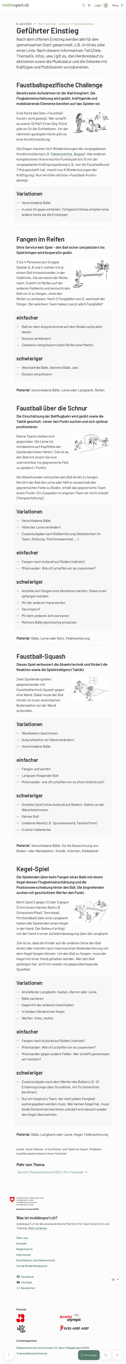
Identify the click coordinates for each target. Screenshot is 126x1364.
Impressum (23, 1254)
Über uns (22, 1238)
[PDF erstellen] (106, 1355)
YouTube (24, 1282)
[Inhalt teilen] (117, 1355)
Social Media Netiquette (31, 1266)
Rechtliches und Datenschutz (35, 1260)
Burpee (82, 154)
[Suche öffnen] (83, 5)
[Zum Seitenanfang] (9, 1355)
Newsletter (25, 1288)
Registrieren (24, 1249)
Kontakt (21, 1243)
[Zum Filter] (89, 5)
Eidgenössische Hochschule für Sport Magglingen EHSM (52, 1347)
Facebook (25, 1276)
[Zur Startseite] (16, 5)
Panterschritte (62, 154)
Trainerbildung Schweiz (31, 1353)
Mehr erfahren (37, 1228)
